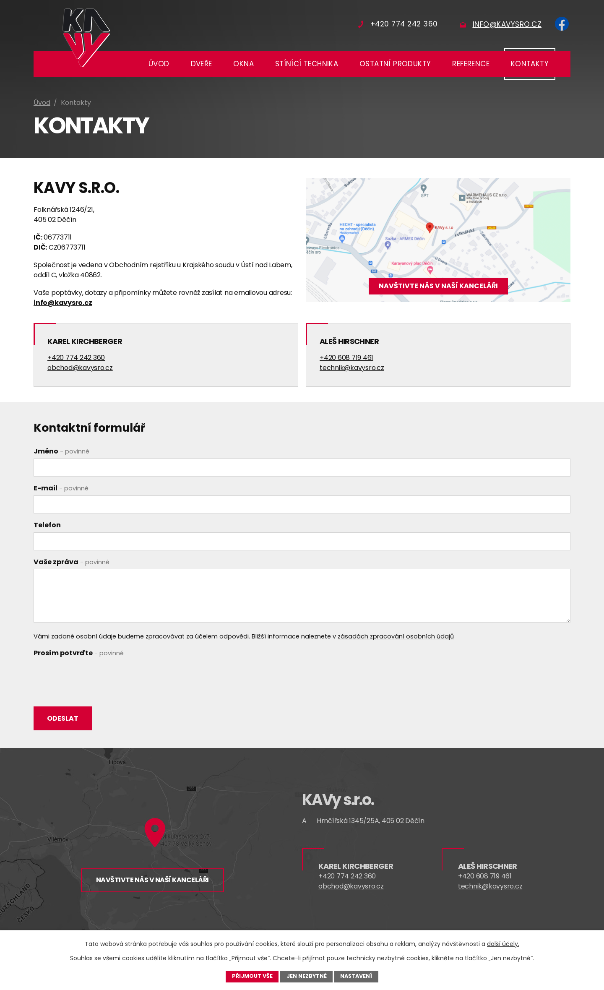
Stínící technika (306, 64)
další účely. (503, 944)
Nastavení (356, 976)
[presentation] (97, 676)
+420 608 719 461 (346, 357)
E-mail (61, 488)
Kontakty (530, 64)
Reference (470, 64)
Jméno (61, 451)
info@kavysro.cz (63, 302)
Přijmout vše (252, 976)
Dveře (201, 64)
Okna (243, 64)
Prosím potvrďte (79, 653)
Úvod (158, 64)
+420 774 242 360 (76, 357)
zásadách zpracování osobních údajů (396, 636)
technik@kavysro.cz (352, 368)
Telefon (47, 525)
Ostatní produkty (395, 64)
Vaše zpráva (71, 562)
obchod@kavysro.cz (80, 368)
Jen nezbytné (306, 976)
